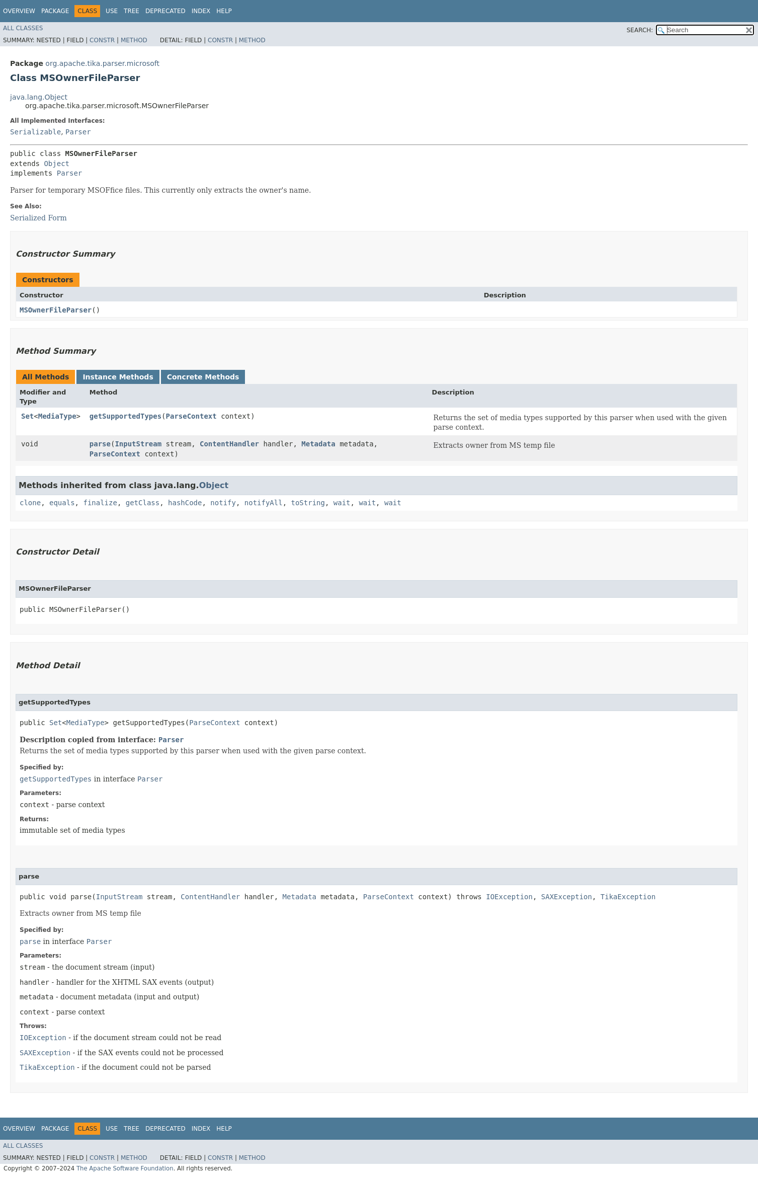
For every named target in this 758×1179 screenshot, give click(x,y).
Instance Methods (117, 377)
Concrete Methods (203, 377)
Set (27, 416)
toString (308, 503)
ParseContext (191, 416)
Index (201, 11)
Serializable (35, 132)
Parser (78, 132)
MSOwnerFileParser (56, 310)
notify (223, 503)
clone (30, 503)
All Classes (23, 28)
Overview (19, 11)
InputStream (138, 444)
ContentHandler (229, 444)
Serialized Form (38, 218)
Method (134, 40)
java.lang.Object (38, 97)
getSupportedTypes (125, 416)
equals (62, 503)
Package (55, 11)
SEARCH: (640, 30)
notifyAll (263, 503)
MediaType (57, 416)
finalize (100, 503)
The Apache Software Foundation (125, 1168)
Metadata (318, 444)
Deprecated (165, 11)
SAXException (566, 897)
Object (56, 164)
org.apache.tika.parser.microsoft (102, 63)
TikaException (628, 897)
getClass (142, 503)
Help (224, 11)
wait (342, 503)
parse (100, 444)
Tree (131, 11)
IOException (509, 897)
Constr (102, 40)
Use (112, 11)
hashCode (185, 503)
